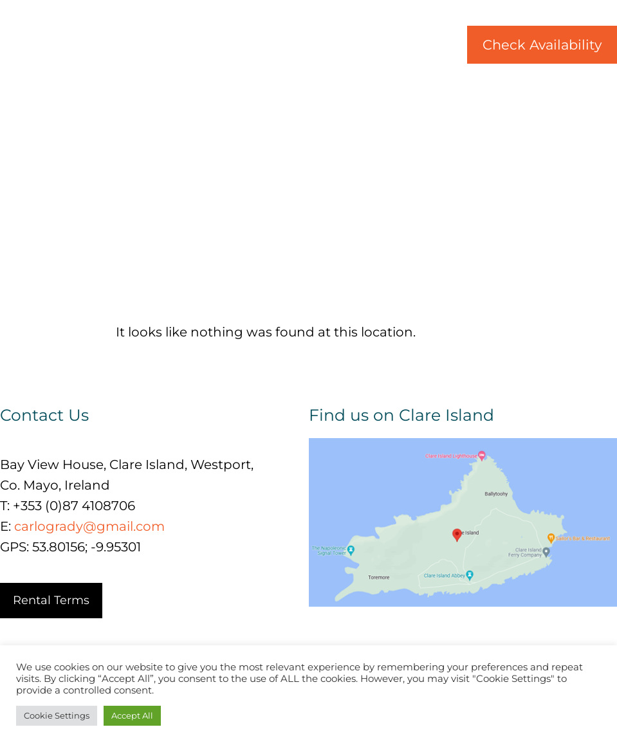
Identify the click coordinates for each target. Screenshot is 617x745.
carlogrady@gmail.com (89, 526)
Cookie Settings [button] (56, 715)
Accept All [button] (132, 715)
